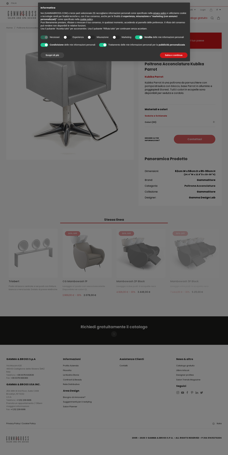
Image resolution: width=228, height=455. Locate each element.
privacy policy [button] (159, 13)
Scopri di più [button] (52, 55)
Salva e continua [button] (173, 55)
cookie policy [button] (86, 19)
